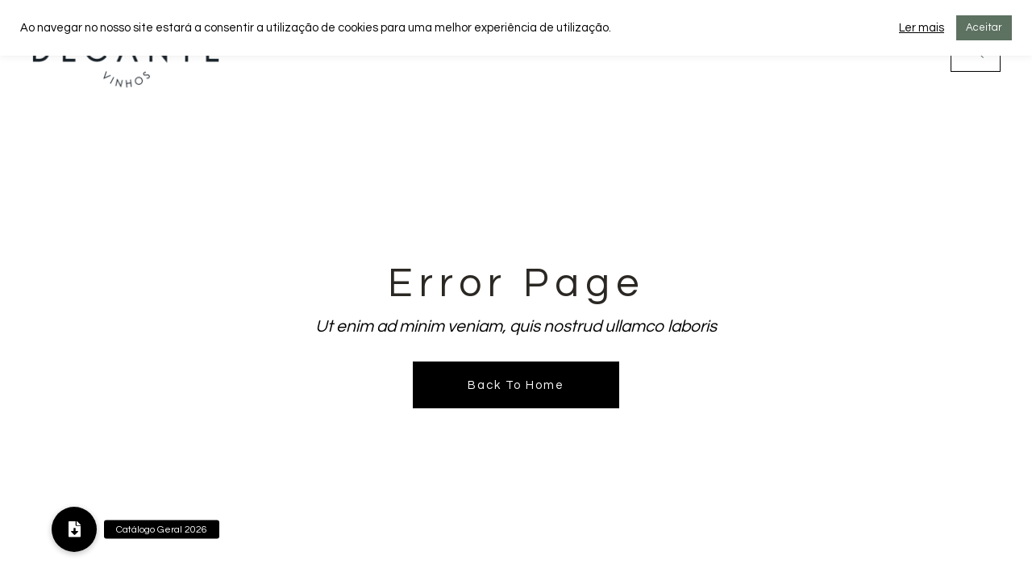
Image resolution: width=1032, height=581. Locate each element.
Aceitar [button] (984, 27)
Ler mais (921, 28)
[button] (74, 529)
